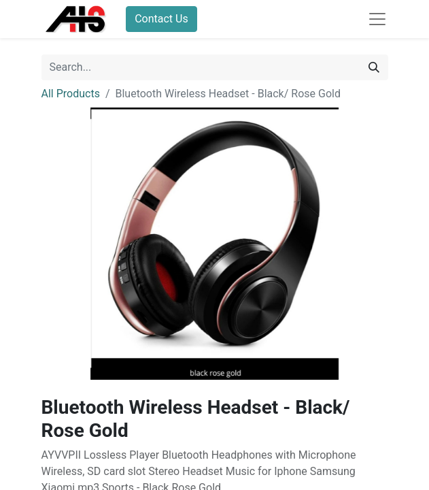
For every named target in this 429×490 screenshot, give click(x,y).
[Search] (374, 67)
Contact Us (161, 18)
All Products (70, 93)
